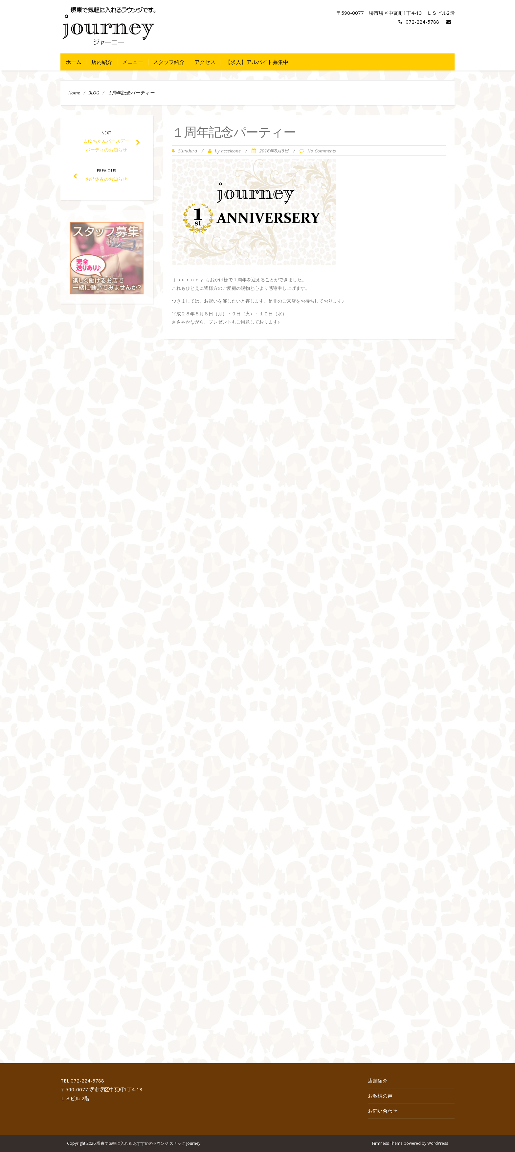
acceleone (231, 151)
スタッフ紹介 (169, 62)
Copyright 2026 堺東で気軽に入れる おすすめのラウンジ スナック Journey (133, 1143)
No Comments (321, 151)
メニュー (132, 62)
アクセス (204, 62)
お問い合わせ (382, 1110)
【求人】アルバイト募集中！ (259, 62)
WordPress (437, 1143)
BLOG (93, 93)
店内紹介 (101, 62)
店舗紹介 (378, 1080)
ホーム (73, 62)
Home (74, 93)
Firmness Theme (387, 1143)
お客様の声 (380, 1095)
